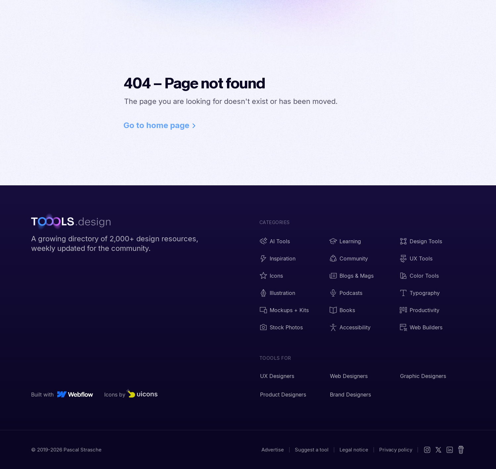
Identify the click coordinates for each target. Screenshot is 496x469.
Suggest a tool (312, 449)
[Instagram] (427, 450)
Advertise (272, 449)
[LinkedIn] (450, 450)
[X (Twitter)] (438, 450)
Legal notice (353, 449)
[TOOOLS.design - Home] (74, 222)
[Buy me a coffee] (461, 450)
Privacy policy (395, 449)
